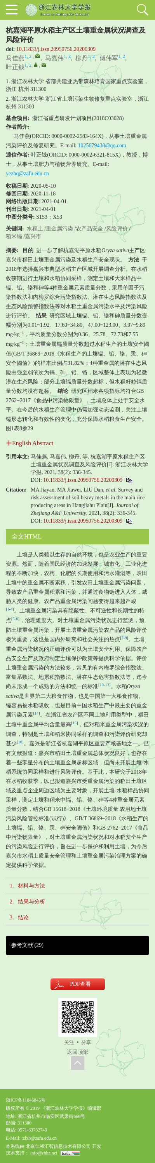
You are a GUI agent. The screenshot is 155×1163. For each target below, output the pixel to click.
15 (75, 723)
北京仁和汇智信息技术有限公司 (58, 1146)
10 (102, 685)
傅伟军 (108, 58)
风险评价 (117, 229)
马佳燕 (15, 58)
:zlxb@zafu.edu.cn (38, 1138)
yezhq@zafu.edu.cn (27, 173)
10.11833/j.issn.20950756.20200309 (56, 49)
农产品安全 (89, 229)
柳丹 (81, 58)
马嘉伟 (54, 58)
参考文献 (27, 945)
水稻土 (35, 229)
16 (20, 742)
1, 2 (27, 56)
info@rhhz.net (43, 1153)
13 (107, 685)
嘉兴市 (33, 236)
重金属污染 (59, 229)
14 (37, 713)
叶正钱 (15, 67)
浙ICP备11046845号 (25, 1100)
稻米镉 (14, 236)
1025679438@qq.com (102, 145)
